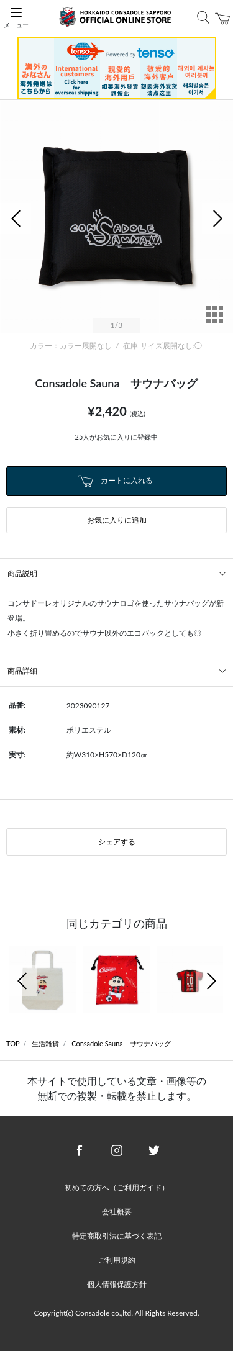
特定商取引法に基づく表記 (117, 1235)
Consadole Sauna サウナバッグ (121, 1043)
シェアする (116, 841)
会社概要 (117, 1211)
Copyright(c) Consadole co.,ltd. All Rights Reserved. (116, 1312)
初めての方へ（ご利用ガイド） (117, 1187)
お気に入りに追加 (117, 520)
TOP (13, 1043)
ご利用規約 (116, 1260)
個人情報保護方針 (117, 1284)
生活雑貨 (45, 1043)
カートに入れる (115, 481)
